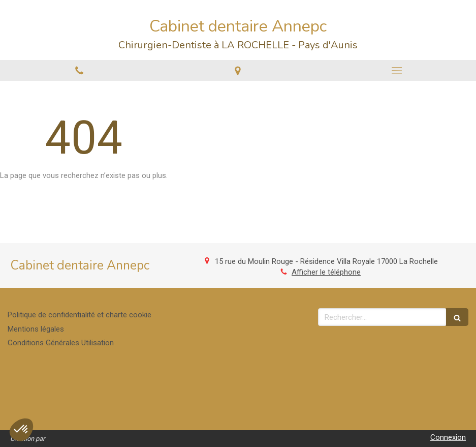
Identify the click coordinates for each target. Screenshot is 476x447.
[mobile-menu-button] (397, 71)
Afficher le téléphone (326, 272)
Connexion (448, 437)
